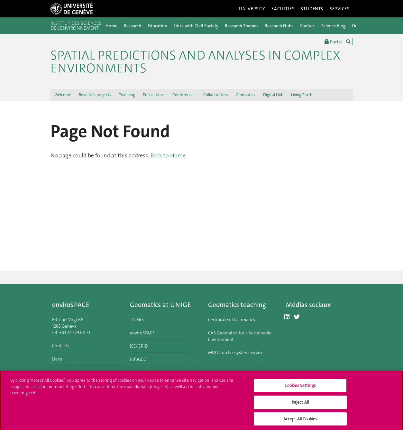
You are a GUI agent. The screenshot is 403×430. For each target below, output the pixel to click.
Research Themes (241, 26)
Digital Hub (273, 95)
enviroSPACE (142, 333)
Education (157, 26)
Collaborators (215, 95)
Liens (57, 359)
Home (111, 26)
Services (340, 9)
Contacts (60, 346)
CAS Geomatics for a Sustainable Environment (239, 336)
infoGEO (138, 359)
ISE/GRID (139, 346)
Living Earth (301, 95)
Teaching (127, 95)
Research (132, 26)
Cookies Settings (300, 387)
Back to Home (168, 155)
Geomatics (245, 95)
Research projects (95, 95)
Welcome (62, 95)
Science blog (333, 26)
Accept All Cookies (300, 420)
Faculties (282, 9)
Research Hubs (279, 26)
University (252, 9)
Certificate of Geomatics (231, 319)
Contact (307, 26)
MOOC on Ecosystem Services (236, 352)
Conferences (184, 95)
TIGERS (137, 319)
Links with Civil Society (196, 26)
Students (312, 9)
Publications (154, 95)
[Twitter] (297, 317)
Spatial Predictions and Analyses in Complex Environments (195, 62)
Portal (333, 41)
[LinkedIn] (286, 317)
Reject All (300, 404)
